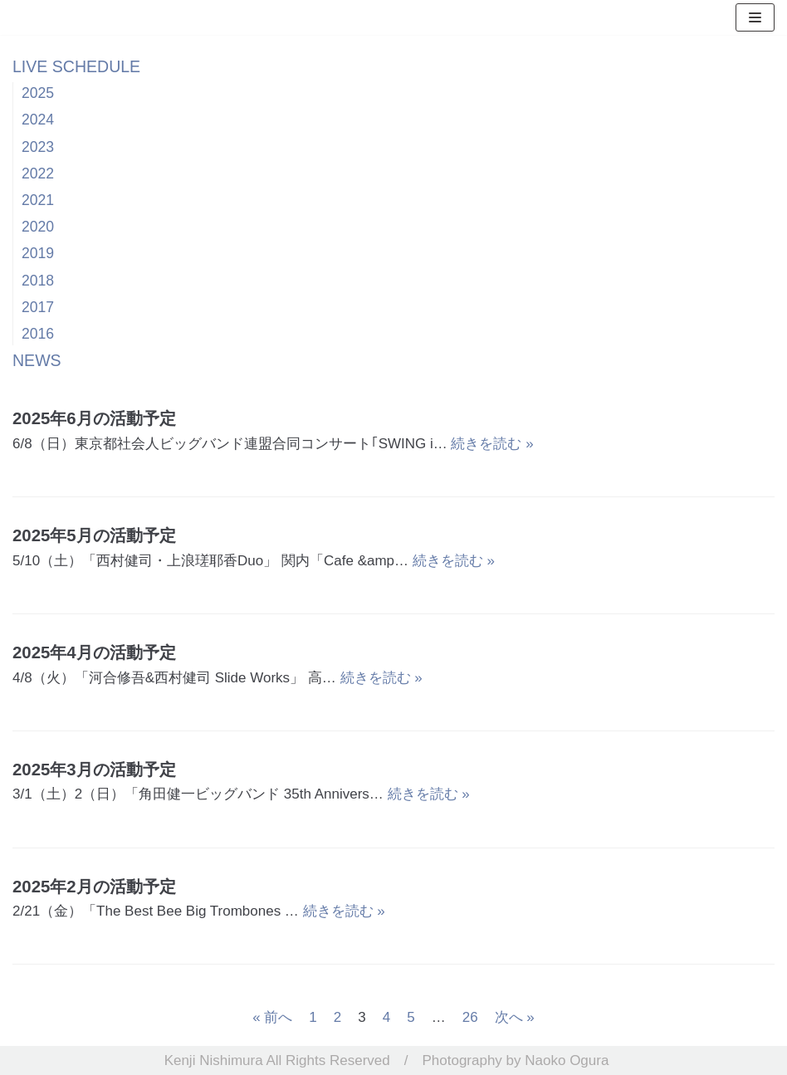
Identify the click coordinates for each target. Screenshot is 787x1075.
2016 (38, 333)
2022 (38, 173)
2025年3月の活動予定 (94, 769)
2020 (38, 226)
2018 (38, 280)
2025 (38, 93)
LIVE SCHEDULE (76, 66)
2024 (38, 119)
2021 (38, 200)
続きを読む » (492, 444)
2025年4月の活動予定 (94, 652)
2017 (38, 307)
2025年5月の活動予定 (94, 535)
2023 (38, 147)
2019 (38, 253)
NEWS (36, 360)
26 (470, 1017)
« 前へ (272, 1017)
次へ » (515, 1017)
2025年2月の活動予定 (94, 886)
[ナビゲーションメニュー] (755, 17)
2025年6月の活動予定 (94, 418)
